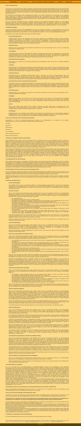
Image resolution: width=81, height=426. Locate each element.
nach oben (40, 424)
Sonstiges (51, 1)
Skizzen (45, 1)
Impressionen (24, 1)
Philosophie (13, 1)
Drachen (39, 1)
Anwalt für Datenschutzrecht (45, 421)
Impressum (69, 1)
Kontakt (60, 1)
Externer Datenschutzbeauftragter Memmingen (15, 421)
